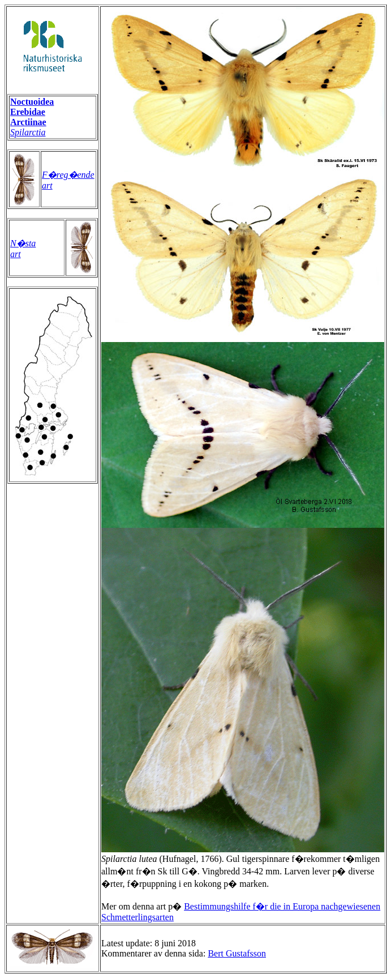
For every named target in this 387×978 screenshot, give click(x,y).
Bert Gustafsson (237, 953)
